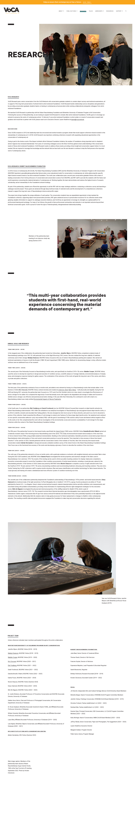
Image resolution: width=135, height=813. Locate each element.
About (61, 11)
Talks (91, 11)
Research (83, 11)
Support (119, 11)
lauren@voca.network (77, 119)
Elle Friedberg (12, 665)
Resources (110, 11)
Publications (71, 11)
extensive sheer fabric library (67, 390)
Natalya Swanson (13, 653)
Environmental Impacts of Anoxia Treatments (47, 399)
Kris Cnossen (12, 661)
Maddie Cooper (12, 657)
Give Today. (87, 2)
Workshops (99, 11)
